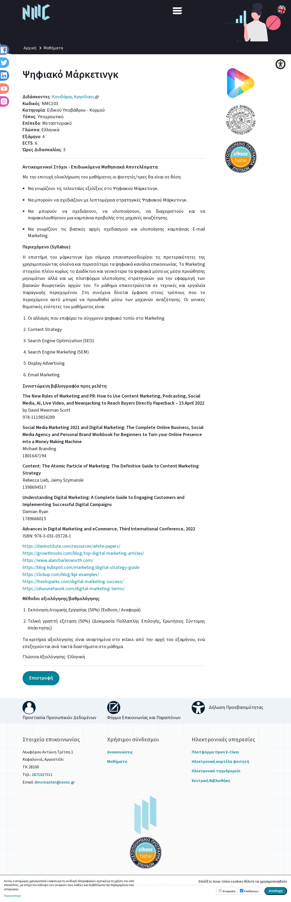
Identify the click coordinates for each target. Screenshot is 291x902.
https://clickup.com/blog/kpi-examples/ (61, 574)
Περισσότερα (12, 896)
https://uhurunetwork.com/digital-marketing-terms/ (74, 588)
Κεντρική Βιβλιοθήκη (211, 781)
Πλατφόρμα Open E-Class (215, 752)
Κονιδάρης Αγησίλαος (75, 97)
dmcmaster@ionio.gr (55, 782)
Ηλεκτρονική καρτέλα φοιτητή (220, 761)
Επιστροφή (41, 678)
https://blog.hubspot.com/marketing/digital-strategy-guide (81, 567)
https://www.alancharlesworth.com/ (58, 560)
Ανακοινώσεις (120, 752)
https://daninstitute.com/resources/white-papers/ (71, 546)
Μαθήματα (53, 48)
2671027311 (42, 775)
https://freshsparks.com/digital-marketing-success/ (73, 581)
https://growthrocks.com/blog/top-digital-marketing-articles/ (83, 553)
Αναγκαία (229, 891)
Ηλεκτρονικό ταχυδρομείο (216, 771)
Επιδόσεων (251, 891)
